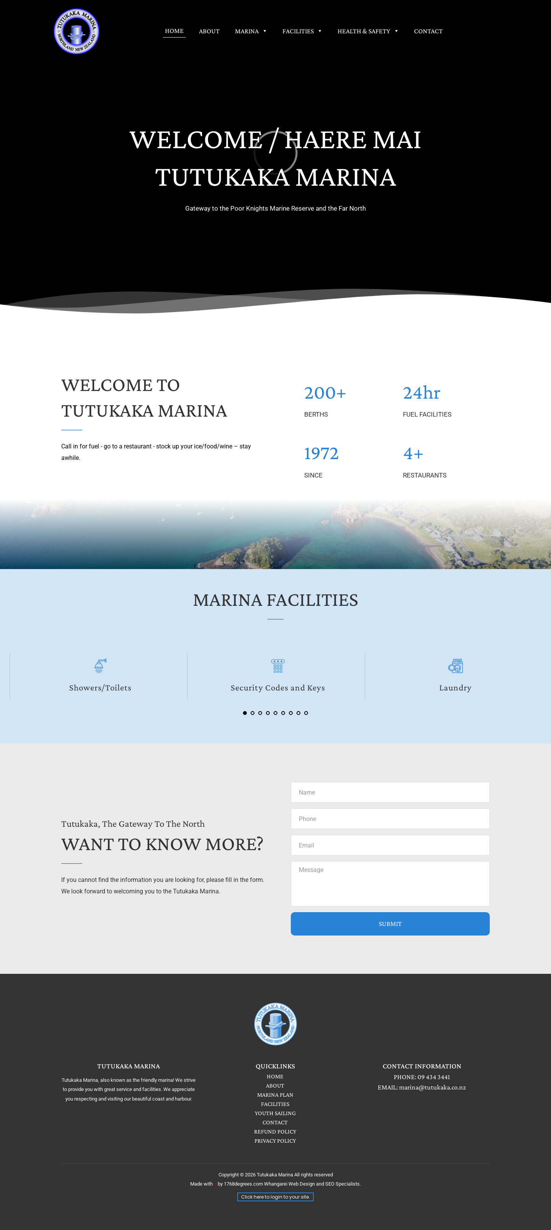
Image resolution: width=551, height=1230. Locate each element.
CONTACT (275, 1122)
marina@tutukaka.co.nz (432, 1087)
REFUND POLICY (275, 1131)
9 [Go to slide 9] (306, 713)
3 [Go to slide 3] (260, 713)
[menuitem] (174, 30)
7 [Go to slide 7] (291, 713)
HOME (275, 1076)
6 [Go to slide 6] (283, 713)
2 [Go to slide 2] (252, 713)
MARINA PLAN (275, 1094)
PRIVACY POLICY (275, 1140)
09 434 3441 (433, 1077)
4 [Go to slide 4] (268, 713)
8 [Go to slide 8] (298, 713)
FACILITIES (275, 1104)
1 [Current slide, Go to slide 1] (245, 713)
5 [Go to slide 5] (275, 713)
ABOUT (275, 1085)
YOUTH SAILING (275, 1113)
